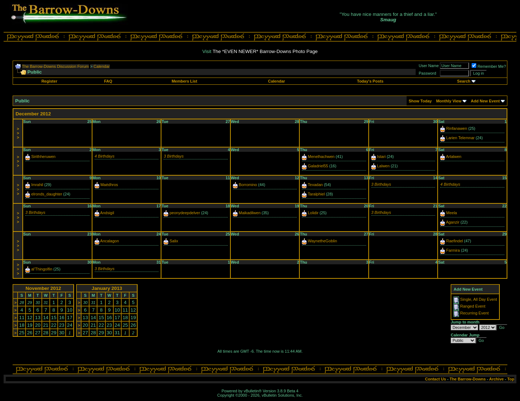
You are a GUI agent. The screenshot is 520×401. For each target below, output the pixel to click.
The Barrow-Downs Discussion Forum (55, 66)
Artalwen (454, 156)
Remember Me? (489, 66)
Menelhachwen (321, 156)
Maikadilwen (250, 213)
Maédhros (109, 184)
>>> (18, 133)
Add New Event (485, 101)
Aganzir (452, 222)
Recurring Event (474, 313)
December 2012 (33, 113)
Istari (381, 156)
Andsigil (107, 213)
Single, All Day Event (478, 299)
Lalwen (383, 166)
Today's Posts (370, 81)
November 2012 (43, 288)
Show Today (420, 101)
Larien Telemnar (460, 138)
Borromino (248, 184)
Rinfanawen (456, 128)
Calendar (102, 66)
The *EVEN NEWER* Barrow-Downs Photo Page (265, 51)
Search (464, 81)
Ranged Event (472, 306)
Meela (451, 213)
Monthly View (449, 101)
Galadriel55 (318, 166)
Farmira (453, 250)
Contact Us (435, 379)
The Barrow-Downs (468, 379)
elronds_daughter (46, 194)
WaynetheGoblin (322, 241)
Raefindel (454, 241)
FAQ (108, 81)
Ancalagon (109, 241)
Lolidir (313, 213)
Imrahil (37, 184)
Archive (496, 379)
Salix (173, 241)
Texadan (315, 184)
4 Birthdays (104, 156)
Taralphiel (316, 194)
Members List (184, 81)
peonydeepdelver (184, 213)
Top (510, 379)
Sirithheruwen (43, 156)
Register (49, 81)
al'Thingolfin (41, 269)
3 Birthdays (173, 156)
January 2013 (107, 288)
